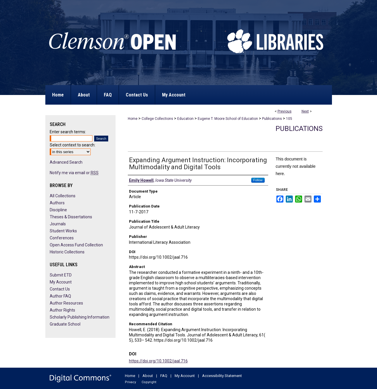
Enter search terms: (68, 131)
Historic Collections (67, 252)
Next (305, 111)
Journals (58, 224)
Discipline (58, 210)
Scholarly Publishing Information (79, 317)
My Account (61, 282)
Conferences (62, 238)
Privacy (130, 382)
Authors (57, 202)
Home (132, 119)
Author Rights (62, 310)
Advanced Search (66, 162)
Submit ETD (61, 275)
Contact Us (60, 289)
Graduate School (65, 324)
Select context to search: (72, 145)
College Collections (157, 119)
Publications (272, 119)
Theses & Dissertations (71, 217)
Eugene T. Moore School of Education (228, 119)
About (147, 376)
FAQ (163, 376)
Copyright (149, 382)
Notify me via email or (74, 172)
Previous (285, 111)
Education (185, 119)
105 (289, 119)
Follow (258, 180)
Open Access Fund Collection (76, 245)
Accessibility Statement (222, 376)
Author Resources (66, 303)
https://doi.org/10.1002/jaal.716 (158, 361)
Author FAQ (60, 296)
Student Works (63, 231)
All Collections (62, 195)
